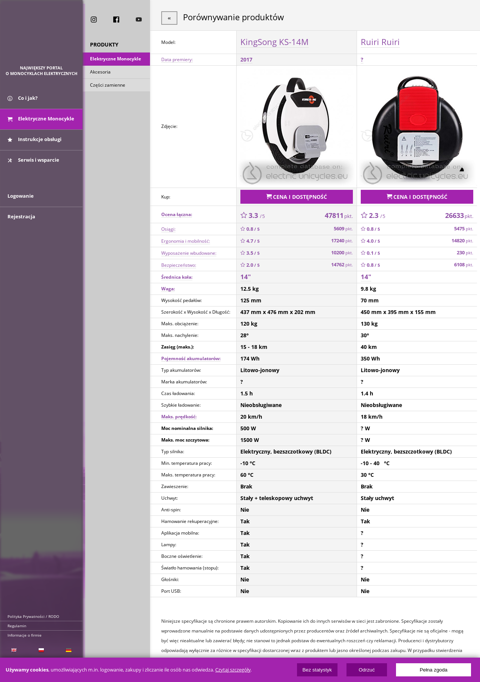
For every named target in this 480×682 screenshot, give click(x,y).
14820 (462, 239)
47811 (339, 213)
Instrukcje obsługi (35, 141)
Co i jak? (23, 100)
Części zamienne (107, 86)
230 (465, 251)
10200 (342, 251)
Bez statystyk (317, 670)
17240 (342, 239)
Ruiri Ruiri (380, 41)
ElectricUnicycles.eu (41, 36)
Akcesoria (100, 72)
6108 (463, 263)
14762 (342, 263)
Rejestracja (21, 222)
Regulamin (17, 625)
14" (245, 275)
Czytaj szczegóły (232, 670)
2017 (246, 58)
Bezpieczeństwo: (178, 263)
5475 (463, 227)
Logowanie (21, 201)
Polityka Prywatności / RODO (33, 616)
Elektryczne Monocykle (115, 59)
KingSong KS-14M (274, 41)
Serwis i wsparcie (33, 162)
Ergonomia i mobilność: (185, 239)
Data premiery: (177, 59)
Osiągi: (168, 227)
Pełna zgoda (433, 670)
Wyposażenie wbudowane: (188, 251)
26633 (459, 213)
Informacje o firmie (25, 635)
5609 (343, 227)
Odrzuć (366, 670)
